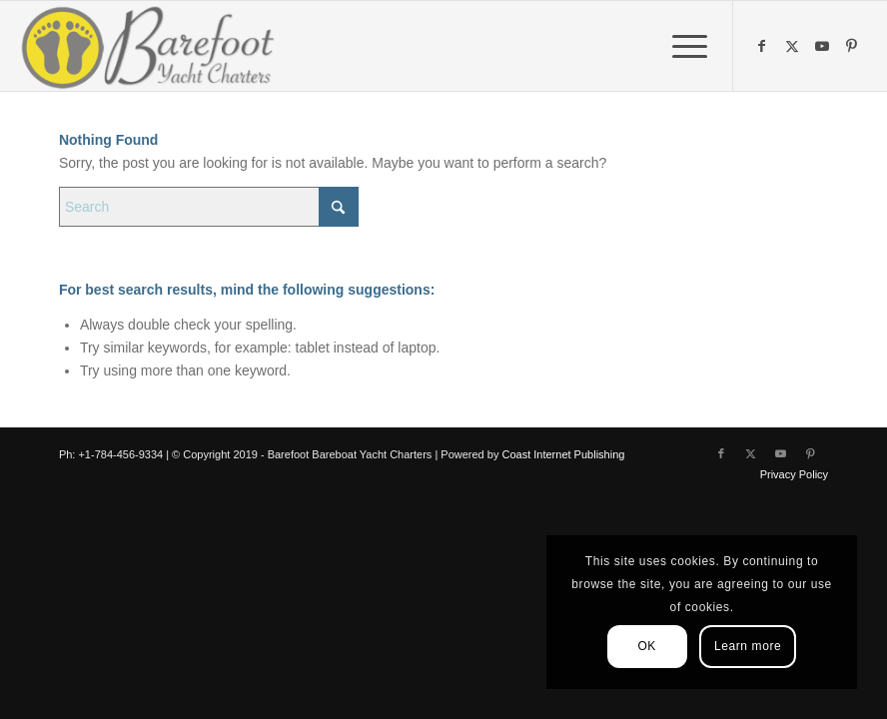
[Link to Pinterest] (854, 46)
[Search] (209, 207)
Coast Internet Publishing (562, 454)
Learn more (747, 646)
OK (646, 646)
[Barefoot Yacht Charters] (154, 46)
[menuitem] (679, 46)
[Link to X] (794, 46)
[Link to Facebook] (764, 46)
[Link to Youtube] (824, 46)
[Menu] (679, 46)
